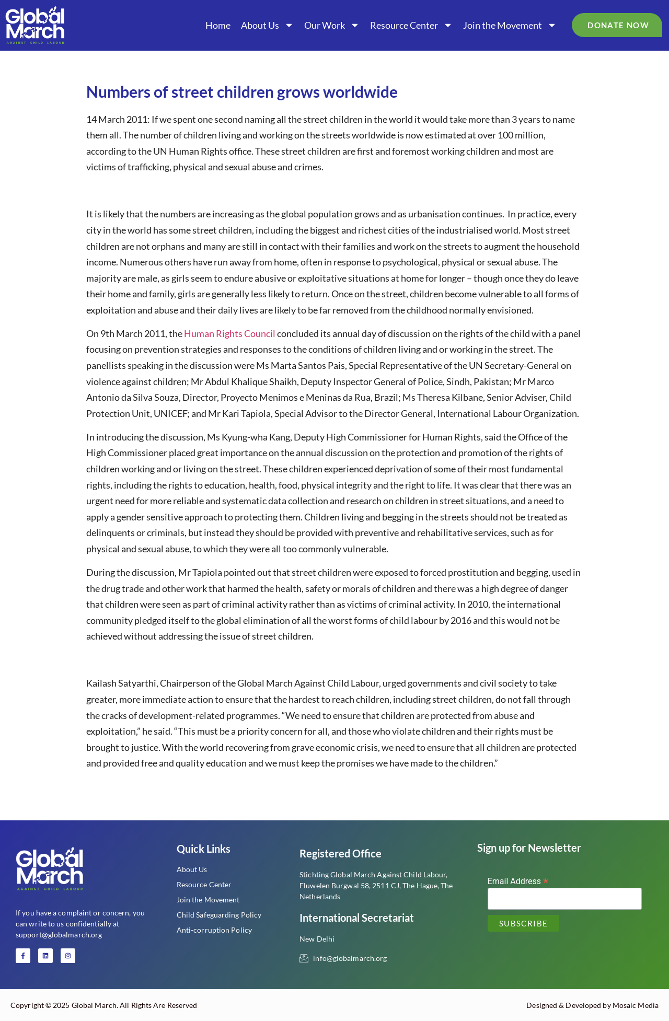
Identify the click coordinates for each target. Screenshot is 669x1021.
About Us (267, 25)
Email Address (518, 880)
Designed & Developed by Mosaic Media (592, 1005)
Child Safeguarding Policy (219, 914)
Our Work (332, 25)
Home (217, 25)
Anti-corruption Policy (214, 929)
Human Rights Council (229, 333)
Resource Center (411, 25)
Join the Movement (510, 25)
